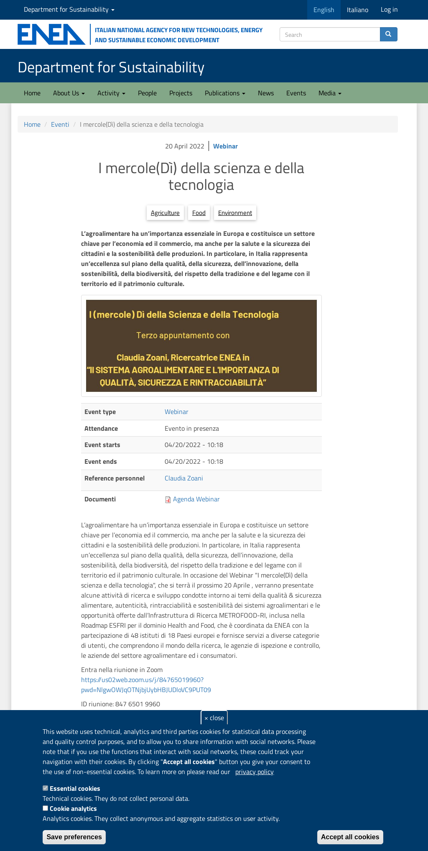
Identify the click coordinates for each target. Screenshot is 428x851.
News (266, 93)
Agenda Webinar (196, 499)
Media (329, 93)
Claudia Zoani (184, 478)
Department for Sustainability (69, 9)
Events (296, 93)
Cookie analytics (73, 808)
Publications (225, 93)
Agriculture (165, 212)
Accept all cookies (350, 837)
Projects (180, 93)
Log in (389, 9)
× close (214, 718)
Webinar (225, 146)
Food (199, 212)
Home (32, 93)
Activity (111, 93)
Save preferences (74, 837)
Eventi (60, 124)
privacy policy (254, 772)
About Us (69, 93)
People (147, 93)
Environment (235, 212)
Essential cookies (75, 788)
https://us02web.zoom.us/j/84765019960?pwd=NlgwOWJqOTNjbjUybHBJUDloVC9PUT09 (146, 685)
